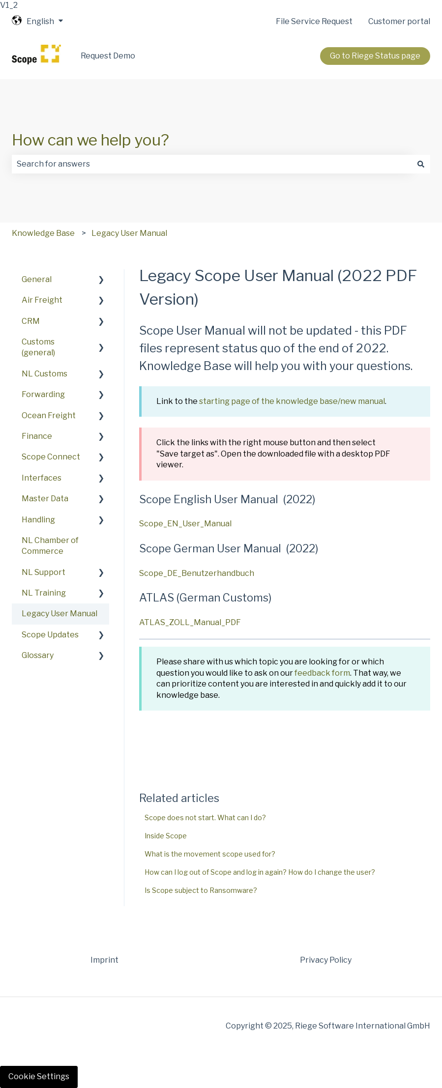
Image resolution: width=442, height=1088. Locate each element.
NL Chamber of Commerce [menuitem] (50, 546)
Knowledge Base (43, 233)
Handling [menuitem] (38, 519)
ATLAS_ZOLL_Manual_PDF (190, 622)
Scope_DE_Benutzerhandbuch (196, 573)
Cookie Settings (38, 1076)
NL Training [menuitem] (44, 593)
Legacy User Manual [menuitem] (59, 613)
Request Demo (108, 55)
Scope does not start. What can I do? (205, 817)
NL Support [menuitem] (43, 572)
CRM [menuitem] (31, 321)
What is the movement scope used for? (210, 854)
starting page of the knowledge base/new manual (292, 401)
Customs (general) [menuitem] (38, 347)
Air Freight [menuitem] (42, 300)
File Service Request (314, 21)
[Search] (421, 164)
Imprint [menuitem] (104, 960)
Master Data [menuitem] (45, 498)
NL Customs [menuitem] (44, 373)
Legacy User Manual (129, 233)
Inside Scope (166, 835)
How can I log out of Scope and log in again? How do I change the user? (260, 872)
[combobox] (212, 164)
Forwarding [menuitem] (43, 394)
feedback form (322, 673)
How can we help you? (90, 139)
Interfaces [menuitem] (41, 478)
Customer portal (399, 21)
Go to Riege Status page (375, 55)
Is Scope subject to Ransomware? (201, 890)
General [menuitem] (37, 279)
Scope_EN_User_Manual (185, 523)
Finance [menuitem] (37, 436)
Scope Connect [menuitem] (51, 456)
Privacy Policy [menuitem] (326, 960)
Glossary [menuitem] (38, 655)
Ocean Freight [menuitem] (49, 415)
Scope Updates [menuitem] (50, 634)
